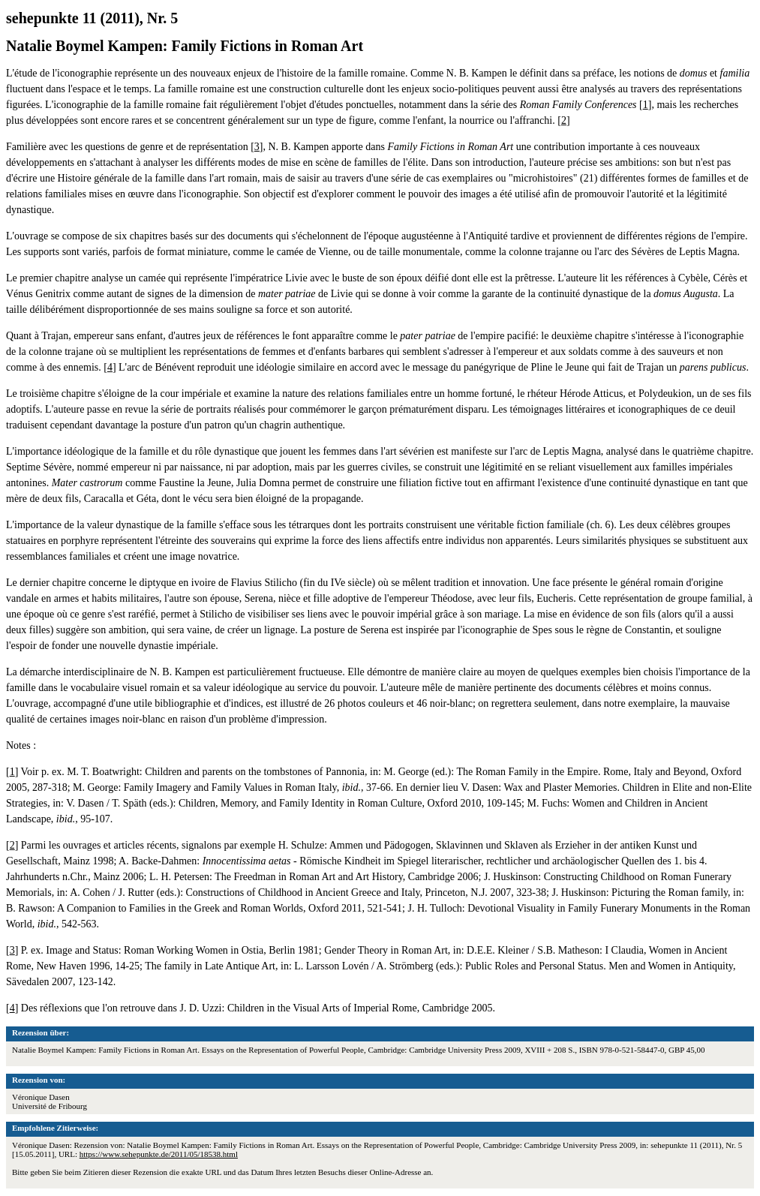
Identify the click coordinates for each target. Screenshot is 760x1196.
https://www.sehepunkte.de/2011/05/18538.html (159, 1153)
